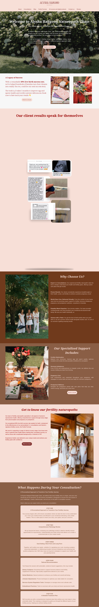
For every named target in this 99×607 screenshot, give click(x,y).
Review (79, 9)
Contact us (71, 9)
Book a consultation (49, 47)
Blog (35, 9)
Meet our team (27, 444)
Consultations (27, 9)
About (20, 9)
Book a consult (27, 99)
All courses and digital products (57, 9)
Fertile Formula (42, 9)
